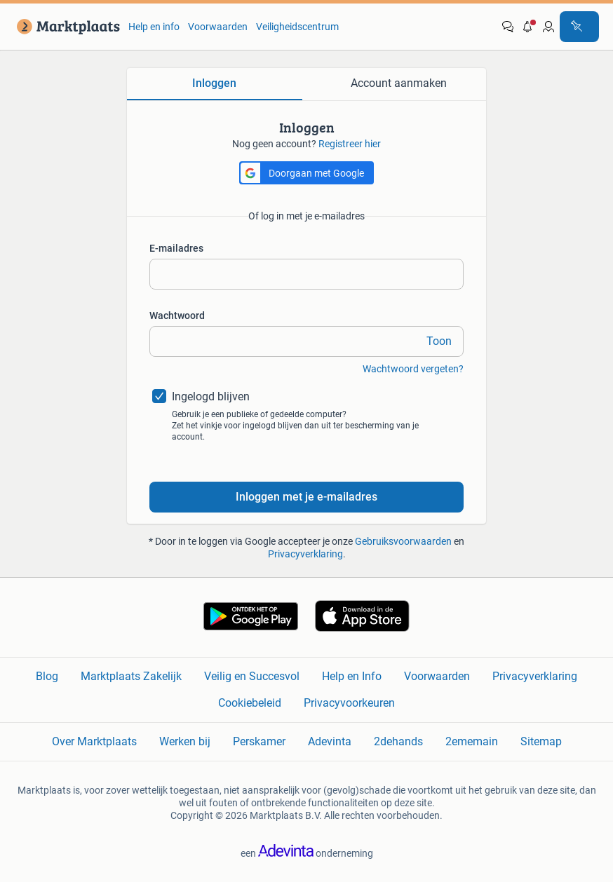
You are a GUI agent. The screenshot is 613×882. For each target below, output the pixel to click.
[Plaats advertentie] (579, 26)
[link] (65, 26)
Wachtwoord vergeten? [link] (413, 368)
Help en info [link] (154, 26)
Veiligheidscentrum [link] (297, 26)
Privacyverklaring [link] (534, 676)
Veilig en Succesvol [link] (251, 676)
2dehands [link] (398, 741)
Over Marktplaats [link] (94, 741)
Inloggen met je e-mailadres (306, 496)
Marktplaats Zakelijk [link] (131, 676)
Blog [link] (47, 676)
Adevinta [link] (329, 741)
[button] (528, 26)
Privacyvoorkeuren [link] (349, 703)
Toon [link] (439, 341)
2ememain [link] (471, 741)
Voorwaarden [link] (218, 26)
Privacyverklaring (305, 553)
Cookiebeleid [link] (249, 703)
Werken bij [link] (184, 741)
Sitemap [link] (541, 741)
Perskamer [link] (259, 741)
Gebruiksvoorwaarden (403, 541)
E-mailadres (176, 248)
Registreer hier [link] (349, 143)
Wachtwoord (177, 315)
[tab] (214, 84)
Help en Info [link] (352, 676)
